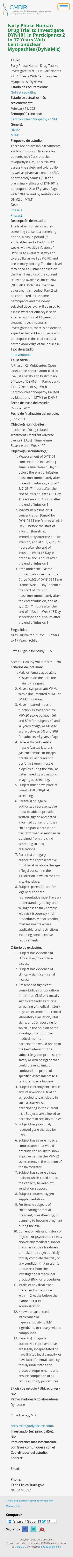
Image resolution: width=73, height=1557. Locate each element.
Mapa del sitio (13, 1505)
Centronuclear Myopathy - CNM (34, 119)
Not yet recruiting (24, 92)
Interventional (21, 354)
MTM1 (15, 135)
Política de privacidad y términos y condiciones (29, 1500)
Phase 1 (16, 210)
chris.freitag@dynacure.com (32, 1426)
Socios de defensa (51, 1546)
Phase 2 (16, 215)
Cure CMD (22, 1546)
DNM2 (15, 130)
